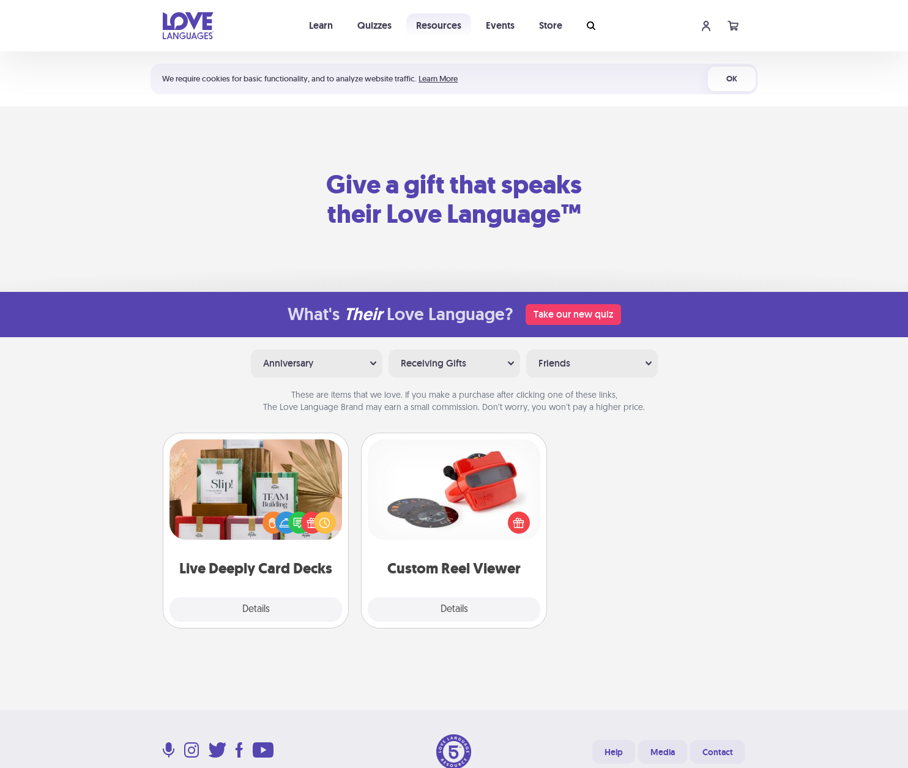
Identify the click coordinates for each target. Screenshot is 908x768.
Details (256, 609)
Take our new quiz (573, 314)
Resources (438, 25)
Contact (717, 752)
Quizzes (374, 25)
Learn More (438, 78)
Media (662, 752)
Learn (321, 25)
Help (614, 752)
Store (550, 25)
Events (500, 25)
